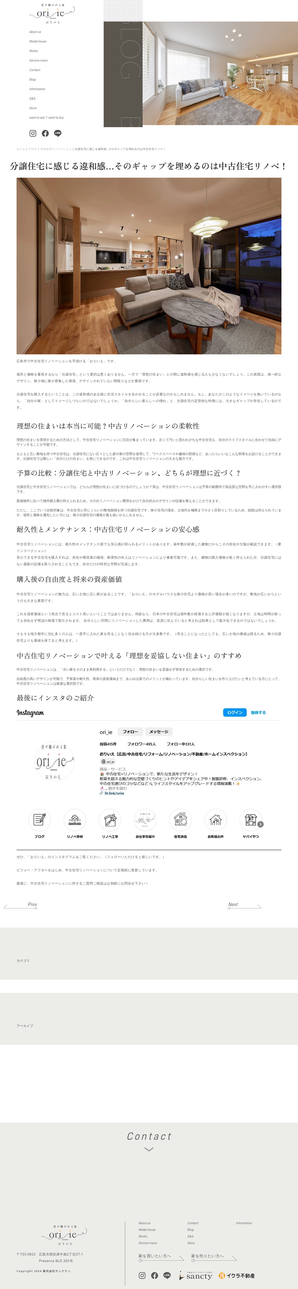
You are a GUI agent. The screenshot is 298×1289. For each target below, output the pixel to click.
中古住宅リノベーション (56, 149)
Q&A (32, 98)
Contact (34, 70)
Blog (32, 79)
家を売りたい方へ (207, 1255)
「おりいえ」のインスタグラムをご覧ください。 (65, 857)
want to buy (56, 117)
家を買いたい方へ (154, 1255)
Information (37, 89)
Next (233, 904)
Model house (37, 41)
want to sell (36, 117)
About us (35, 32)
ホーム (21, 149)
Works (33, 51)
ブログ (32, 149)
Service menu (38, 60)
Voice (32, 108)
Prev (32, 904)
